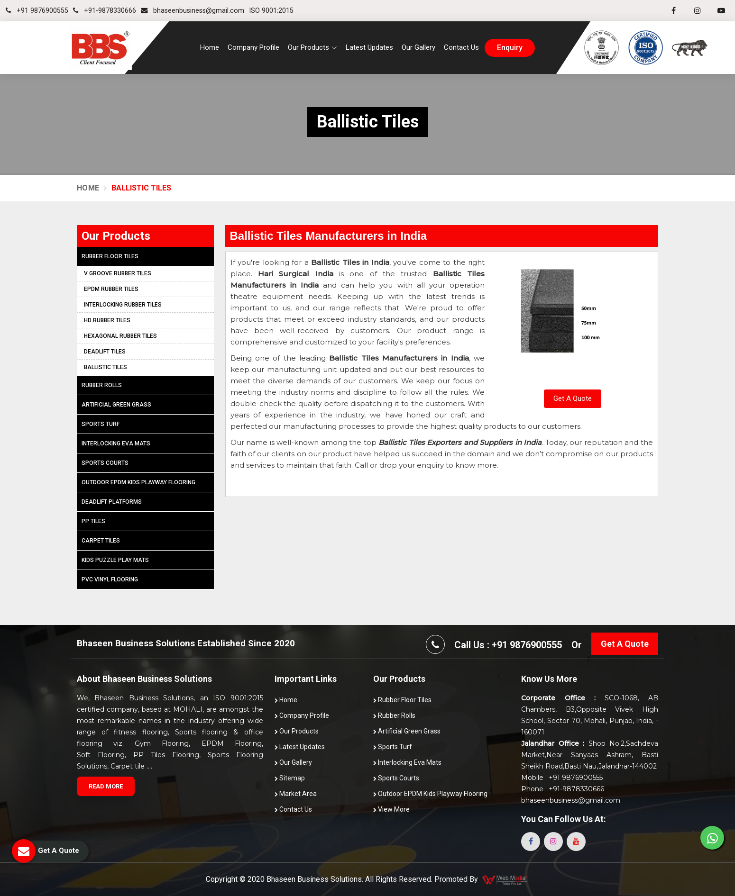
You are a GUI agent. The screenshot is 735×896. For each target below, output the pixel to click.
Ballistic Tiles (105, 367)
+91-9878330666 (104, 11)
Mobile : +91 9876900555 (562, 777)
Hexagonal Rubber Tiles (120, 336)
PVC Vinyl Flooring (110, 579)
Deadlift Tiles (105, 351)
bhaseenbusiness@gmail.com (192, 11)
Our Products (297, 731)
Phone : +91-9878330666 (562, 789)
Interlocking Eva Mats (116, 443)
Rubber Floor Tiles (110, 256)
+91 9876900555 (37, 11)
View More (391, 809)
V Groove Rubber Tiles (117, 273)
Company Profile (253, 47)
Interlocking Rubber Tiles (123, 304)
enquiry (510, 48)
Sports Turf (100, 424)
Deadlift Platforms (112, 501)
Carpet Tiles (101, 540)
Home (209, 47)
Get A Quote (572, 398)
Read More (106, 786)
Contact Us (461, 47)
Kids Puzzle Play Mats (115, 560)
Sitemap (290, 778)
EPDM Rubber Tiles (111, 289)
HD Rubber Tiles (107, 320)
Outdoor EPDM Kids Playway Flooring (138, 482)
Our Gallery (418, 47)
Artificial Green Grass (116, 404)
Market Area (296, 793)
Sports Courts (105, 463)
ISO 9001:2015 (271, 11)
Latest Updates (369, 47)
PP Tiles (93, 521)
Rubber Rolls (102, 385)
